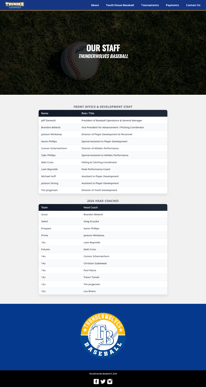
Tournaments (150, 5)
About (95, 5)
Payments (172, 5)
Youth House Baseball (120, 5)
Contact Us (193, 5)
